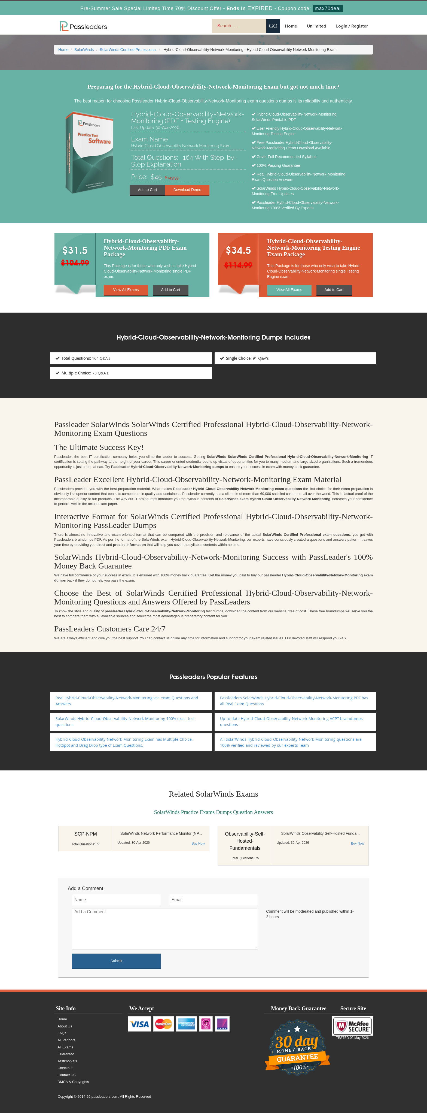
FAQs (62, 1033)
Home (291, 25)
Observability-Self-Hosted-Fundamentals (245, 841)
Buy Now (198, 843)
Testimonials (67, 1061)
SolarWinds (84, 49)
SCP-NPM (85, 834)
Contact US (67, 1075)
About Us (65, 1026)
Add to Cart (147, 190)
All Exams (66, 1047)
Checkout (65, 1068)
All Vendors (67, 1040)
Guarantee (66, 1054)
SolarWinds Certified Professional (128, 49)
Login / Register (352, 25)
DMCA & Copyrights (73, 1082)
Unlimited (316, 25)
